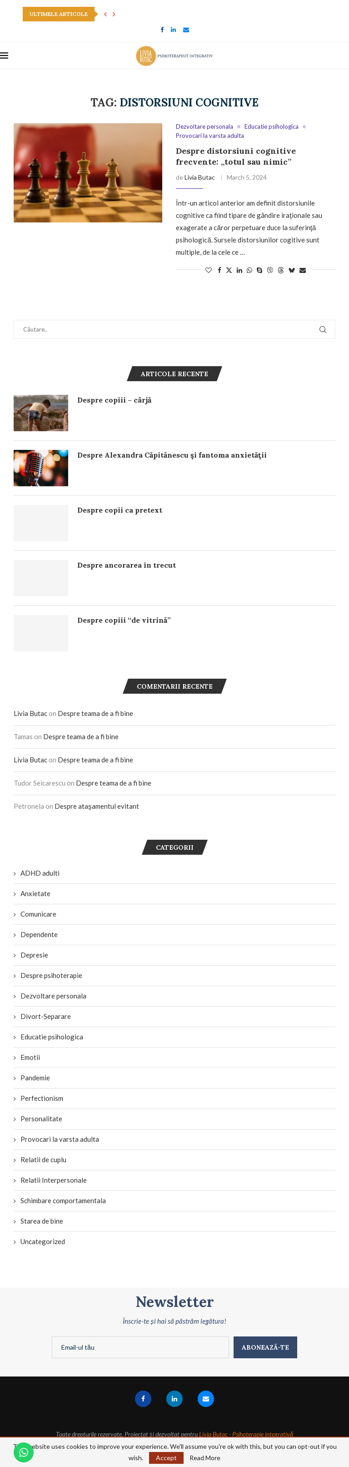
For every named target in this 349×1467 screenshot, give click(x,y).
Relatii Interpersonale (53, 1180)
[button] (105, 14)
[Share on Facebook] (219, 270)
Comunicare (38, 914)
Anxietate (35, 893)
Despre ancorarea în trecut (126, 565)
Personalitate (41, 1118)
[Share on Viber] (270, 270)
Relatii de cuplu (43, 1159)
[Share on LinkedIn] (239, 270)
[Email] (186, 29)
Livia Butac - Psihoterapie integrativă (246, 1434)
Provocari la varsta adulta (59, 1139)
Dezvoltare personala (53, 996)
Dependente (39, 934)
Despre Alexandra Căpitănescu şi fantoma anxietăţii (172, 454)
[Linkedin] (173, 29)
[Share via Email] (302, 270)
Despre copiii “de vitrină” (124, 620)
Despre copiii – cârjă (114, 399)
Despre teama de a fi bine (95, 713)
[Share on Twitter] (229, 270)
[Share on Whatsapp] (249, 270)
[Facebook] (162, 29)
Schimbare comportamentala (63, 1200)
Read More (204, 1458)
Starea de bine (41, 1221)
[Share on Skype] (259, 270)
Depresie (34, 955)
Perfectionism (41, 1098)
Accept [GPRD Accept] (166, 1458)
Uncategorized (42, 1241)
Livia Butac (199, 177)
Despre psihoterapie (51, 975)
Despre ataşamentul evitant (97, 806)
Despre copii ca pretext (119, 509)
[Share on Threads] (281, 270)
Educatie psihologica (51, 1037)
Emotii (30, 1057)
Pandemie (35, 1078)
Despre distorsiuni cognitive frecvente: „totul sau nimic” (236, 156)
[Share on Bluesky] (292, 270)
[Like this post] (208, 270)
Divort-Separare (45, 1016)
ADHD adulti (40, 873)
